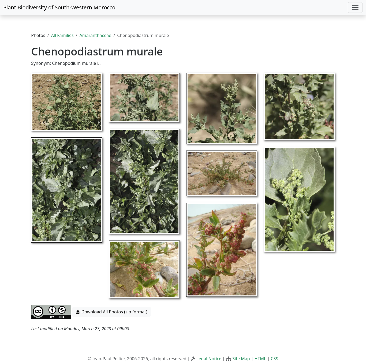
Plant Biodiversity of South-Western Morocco (59, 7)
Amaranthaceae (95, 35)
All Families (62, 35)
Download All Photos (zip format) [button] (111, 312)
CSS (274, 359)
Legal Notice (208, 359)
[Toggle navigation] (355, 7)
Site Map (241, 359)
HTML (260, 359)
